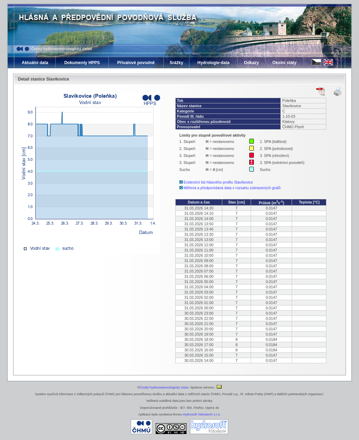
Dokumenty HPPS (82, 62)
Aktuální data (35, 62)
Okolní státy (284, 62)
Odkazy (251, 62)
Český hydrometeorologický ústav (61, 49)
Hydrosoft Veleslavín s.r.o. (202, 414)
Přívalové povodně (136, 62)
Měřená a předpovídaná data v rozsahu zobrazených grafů (232, 188)
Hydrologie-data (213, 62)
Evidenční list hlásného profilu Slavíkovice (218, 182)
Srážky (176, 62)
